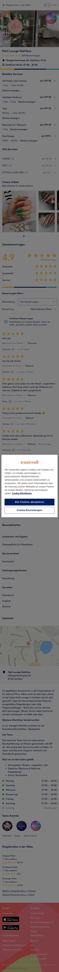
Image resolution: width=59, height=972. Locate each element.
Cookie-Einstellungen (29, 510)
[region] (29, 486)
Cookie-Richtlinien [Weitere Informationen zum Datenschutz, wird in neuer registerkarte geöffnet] (22, 493)
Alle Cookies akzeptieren (29, 502)
